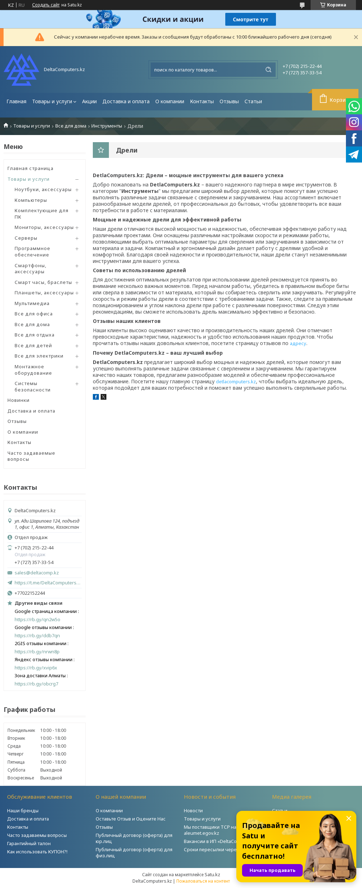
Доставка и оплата (126, 101)
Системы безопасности (33, 386)
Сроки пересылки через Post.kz (220, 849)
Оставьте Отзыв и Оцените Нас (131, 818)
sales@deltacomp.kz (37, 573)
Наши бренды (23, 810)
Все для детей (33, 345)
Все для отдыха (35, 334)
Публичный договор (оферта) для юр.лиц (134, 838)
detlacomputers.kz (236, 381)
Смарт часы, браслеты (43, 282)
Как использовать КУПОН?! (37, 851)
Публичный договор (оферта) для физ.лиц (134, 852)
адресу (298, 343)
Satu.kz (212, 874)
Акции (89, 101)
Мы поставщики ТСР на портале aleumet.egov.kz (220, 830)
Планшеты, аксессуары (44, 292)
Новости (193, 810)
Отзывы (229, 101)
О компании (169, 101)
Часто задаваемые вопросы (31, 456)
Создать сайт (46, 5)
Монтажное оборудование (33, 369)
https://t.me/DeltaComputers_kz (48, 582)
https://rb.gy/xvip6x (36, 668)
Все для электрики (39, 356)
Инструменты (106, 126)
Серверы (26, 238)
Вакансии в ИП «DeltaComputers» (220, 841)
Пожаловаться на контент (203, 881)
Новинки (18, 400)
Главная (16, 101)
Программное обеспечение (32, 251)
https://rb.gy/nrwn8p (37, 652)
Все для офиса (34, 313)
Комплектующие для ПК (42, 213)
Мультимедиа (32, 303)
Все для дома (70, 126)
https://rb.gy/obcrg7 (36, 684)
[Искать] (268, 70)
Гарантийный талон (29, 843)
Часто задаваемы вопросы (37, 835)
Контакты (202, 101)
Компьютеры (31, 200)
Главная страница (30, 168)
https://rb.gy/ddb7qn (37, 636)
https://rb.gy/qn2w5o (37, 620)
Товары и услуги (52, 101)
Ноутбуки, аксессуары (43, 189)
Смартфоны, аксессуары (30, 268)
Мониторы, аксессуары (44, 227)
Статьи (253, 101)
